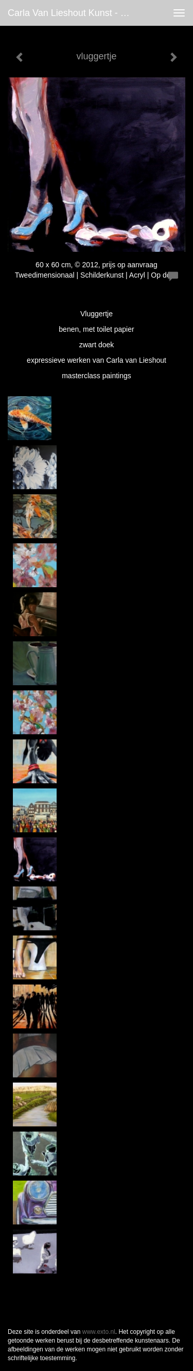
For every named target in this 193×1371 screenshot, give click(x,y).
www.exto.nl (98, 1331)
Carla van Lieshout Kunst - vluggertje (74, 13)
